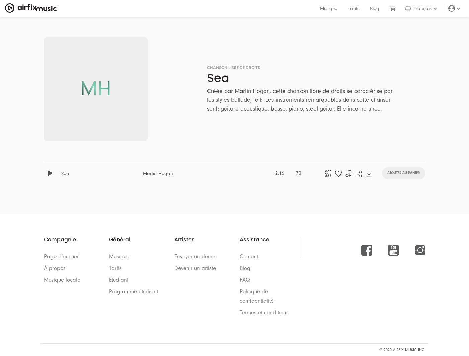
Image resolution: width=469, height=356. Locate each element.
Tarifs (353, 8)
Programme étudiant (133, 291)
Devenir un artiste (195, 268)
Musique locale (62, 280)
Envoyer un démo (194, 256)
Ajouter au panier (403, 172)
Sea (65, 173)
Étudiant (118, 280)
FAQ (245, 280)
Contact (249, 256)
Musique (328, 8)
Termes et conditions (264, 312)
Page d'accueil (62, 256)
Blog (374, 8)
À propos (55, 268)
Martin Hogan (158, 173)
